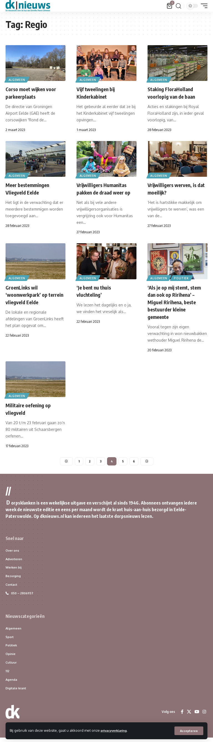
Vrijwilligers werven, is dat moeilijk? (175, 188)
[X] (188, 716)
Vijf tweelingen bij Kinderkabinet (98, 92)
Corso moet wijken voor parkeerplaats (34, 92)
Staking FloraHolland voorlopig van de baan (174, 92)
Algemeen (17, 79)
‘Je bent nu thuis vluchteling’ (96, 290)
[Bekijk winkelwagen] (169, 6)
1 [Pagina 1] (78, 460)
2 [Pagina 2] (89, 460)
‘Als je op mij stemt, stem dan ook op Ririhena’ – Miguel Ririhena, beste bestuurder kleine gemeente (177, 301)
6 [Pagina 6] (134, 460)
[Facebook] (181, 716)
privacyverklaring (116, 730)
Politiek (182, 277)
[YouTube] (196, 716)
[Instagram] (204, 716)
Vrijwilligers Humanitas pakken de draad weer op (106, 188)
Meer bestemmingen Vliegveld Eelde (30, 188)
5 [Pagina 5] (123, 460)
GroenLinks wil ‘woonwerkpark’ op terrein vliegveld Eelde (32, 294)
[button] (188, 730)
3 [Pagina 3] (101, 460)
